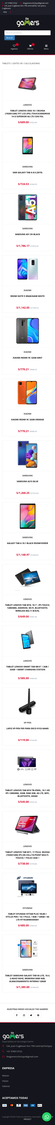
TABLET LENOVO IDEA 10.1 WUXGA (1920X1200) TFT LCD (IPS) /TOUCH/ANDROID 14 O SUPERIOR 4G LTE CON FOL (27, 113)
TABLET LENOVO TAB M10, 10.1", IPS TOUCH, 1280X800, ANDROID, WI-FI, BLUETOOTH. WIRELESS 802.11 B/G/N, (27, 608)
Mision (5, 1075)
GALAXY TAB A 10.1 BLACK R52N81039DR (27, 543)
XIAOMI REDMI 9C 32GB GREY (27, 357)
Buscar (9, 37)
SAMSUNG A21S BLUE (27, 481)
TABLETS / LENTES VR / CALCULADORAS (21, 63)
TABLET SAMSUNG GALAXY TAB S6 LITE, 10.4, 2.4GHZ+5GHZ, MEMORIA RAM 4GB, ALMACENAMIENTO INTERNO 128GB (27, 978)
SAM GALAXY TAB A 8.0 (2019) (27, 172)
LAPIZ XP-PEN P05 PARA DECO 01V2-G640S (27, 728)
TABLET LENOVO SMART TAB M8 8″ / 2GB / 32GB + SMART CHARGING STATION (27, 668)
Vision (5, 1080)
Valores (6, 1086)
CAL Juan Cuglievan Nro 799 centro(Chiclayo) (27, 1045)
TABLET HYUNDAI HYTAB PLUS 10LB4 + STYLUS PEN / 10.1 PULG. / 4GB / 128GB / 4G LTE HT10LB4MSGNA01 (27, 916)
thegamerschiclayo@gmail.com (34, 3)
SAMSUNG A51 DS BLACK (27, 234)
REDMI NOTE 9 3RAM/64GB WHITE (27, 296)
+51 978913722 (9, 3)
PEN (5, 12)
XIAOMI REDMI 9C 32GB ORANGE (27, 419)
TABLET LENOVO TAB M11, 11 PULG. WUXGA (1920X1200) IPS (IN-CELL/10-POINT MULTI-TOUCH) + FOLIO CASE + (27, 855)
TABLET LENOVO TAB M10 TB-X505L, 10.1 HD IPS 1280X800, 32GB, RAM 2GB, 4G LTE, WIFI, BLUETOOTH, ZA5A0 (27, 793)
